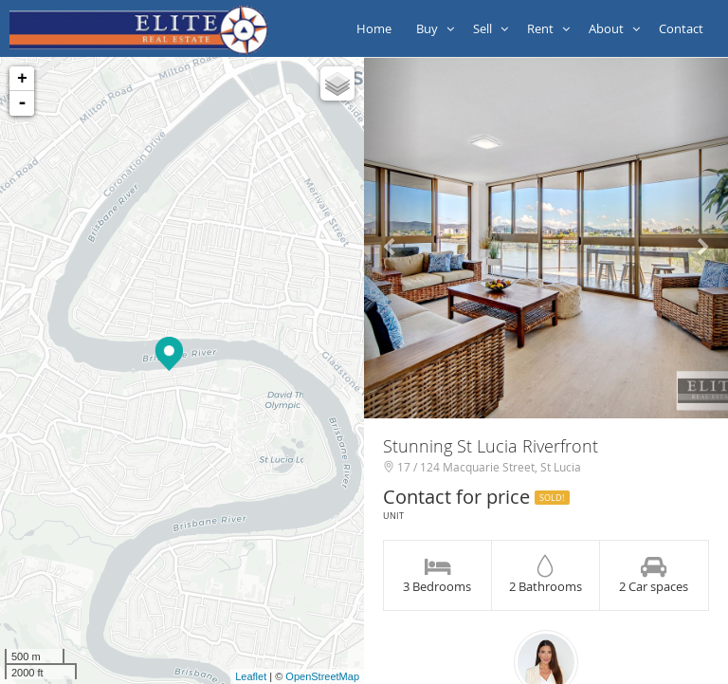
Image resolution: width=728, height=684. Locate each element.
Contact (684, 28)
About (614, 28)
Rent (548, 28)
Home (376, 28)
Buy (435, 28)
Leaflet (250, 676)
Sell (490, 28)
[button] (391, 238)
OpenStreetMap (322, 676)
